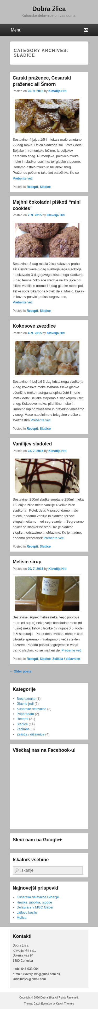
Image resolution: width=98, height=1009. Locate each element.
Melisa (22, 917)
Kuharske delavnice (31, 709)
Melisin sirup (27, 561)
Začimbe (23, 729)
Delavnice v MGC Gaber (35, 907)
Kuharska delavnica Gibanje (38, 897)
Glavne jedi (25, 704)
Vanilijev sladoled (32, 443)
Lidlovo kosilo (27, 913)
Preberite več (23, 178)
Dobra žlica (49, 8)
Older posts (20, 671)
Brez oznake (26, 699)
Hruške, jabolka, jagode (34, 902)
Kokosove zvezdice (34, 326)
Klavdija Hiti (57, 91)
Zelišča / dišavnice (66, 659)
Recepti (32, 187)
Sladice (45, 187)
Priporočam (25, 714)
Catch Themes (65, 1003)
